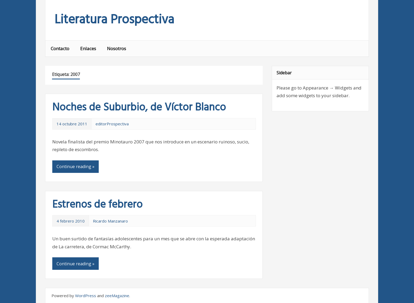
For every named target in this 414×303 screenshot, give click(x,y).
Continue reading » (75, 166)
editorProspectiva (112, 123)
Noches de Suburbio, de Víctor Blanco (139, 107)
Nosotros (116, 48)
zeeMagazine (117, 295)
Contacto (60, 48)
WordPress (85, 295)
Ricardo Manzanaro (110, 221)
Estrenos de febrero (97, 205)
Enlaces (88, 48)
